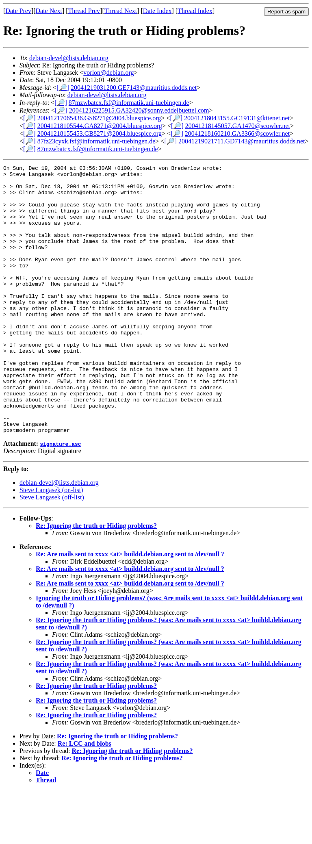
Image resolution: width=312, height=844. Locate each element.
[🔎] (62, 87)
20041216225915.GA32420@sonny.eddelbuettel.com (139, 110)
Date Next (49, 10)
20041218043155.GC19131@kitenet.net (237, 118)
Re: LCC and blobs (84, 797)
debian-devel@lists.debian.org (68, 57)
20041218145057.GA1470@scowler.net (237, 125)
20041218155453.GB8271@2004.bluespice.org (99, 133)
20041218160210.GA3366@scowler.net (237, 133)
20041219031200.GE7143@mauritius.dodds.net (134, 87)
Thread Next (120, 10)
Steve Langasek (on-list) (51, 543)
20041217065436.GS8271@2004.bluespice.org (99, 118)
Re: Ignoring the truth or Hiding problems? (96, 579)
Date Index (157, 10)
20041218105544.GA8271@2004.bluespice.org (99, 125)
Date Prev (18, 10)
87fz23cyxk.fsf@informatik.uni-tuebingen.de (96, 141)
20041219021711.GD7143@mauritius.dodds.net (241, 141)
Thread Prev (84, 10)
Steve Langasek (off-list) (52, 550)
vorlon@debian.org (108, 72)
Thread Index (195, 10)
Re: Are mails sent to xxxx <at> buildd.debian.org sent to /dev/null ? (130, 607)
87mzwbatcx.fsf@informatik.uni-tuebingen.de (129, 102)
